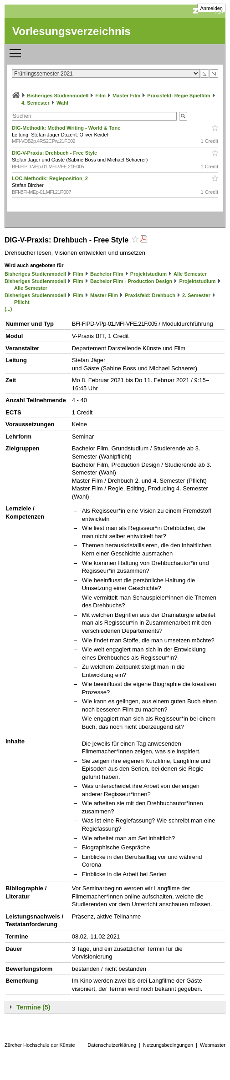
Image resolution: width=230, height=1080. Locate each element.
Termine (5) (33, 1007)
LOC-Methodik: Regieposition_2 (50, 178)
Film (100, 95)
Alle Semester (190, 274)
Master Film (126, 95)
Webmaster (212, 1045)
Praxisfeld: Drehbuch (150, 295)
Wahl (62, 103)
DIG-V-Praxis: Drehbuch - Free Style (55, 153)
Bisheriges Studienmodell (57, 95)
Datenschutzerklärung (111, 1045)
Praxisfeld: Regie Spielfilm (178, 95)
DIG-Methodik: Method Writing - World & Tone (67, 128)
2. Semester (196, 295)
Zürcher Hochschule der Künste (40, 1045)
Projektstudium (148, 274)
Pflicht (22, 302)
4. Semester (35, 103)
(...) (8, 309)
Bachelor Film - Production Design (131, 281)
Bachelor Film (106, 274)
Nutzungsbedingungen (168, 1045)
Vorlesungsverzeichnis (71, 31)
